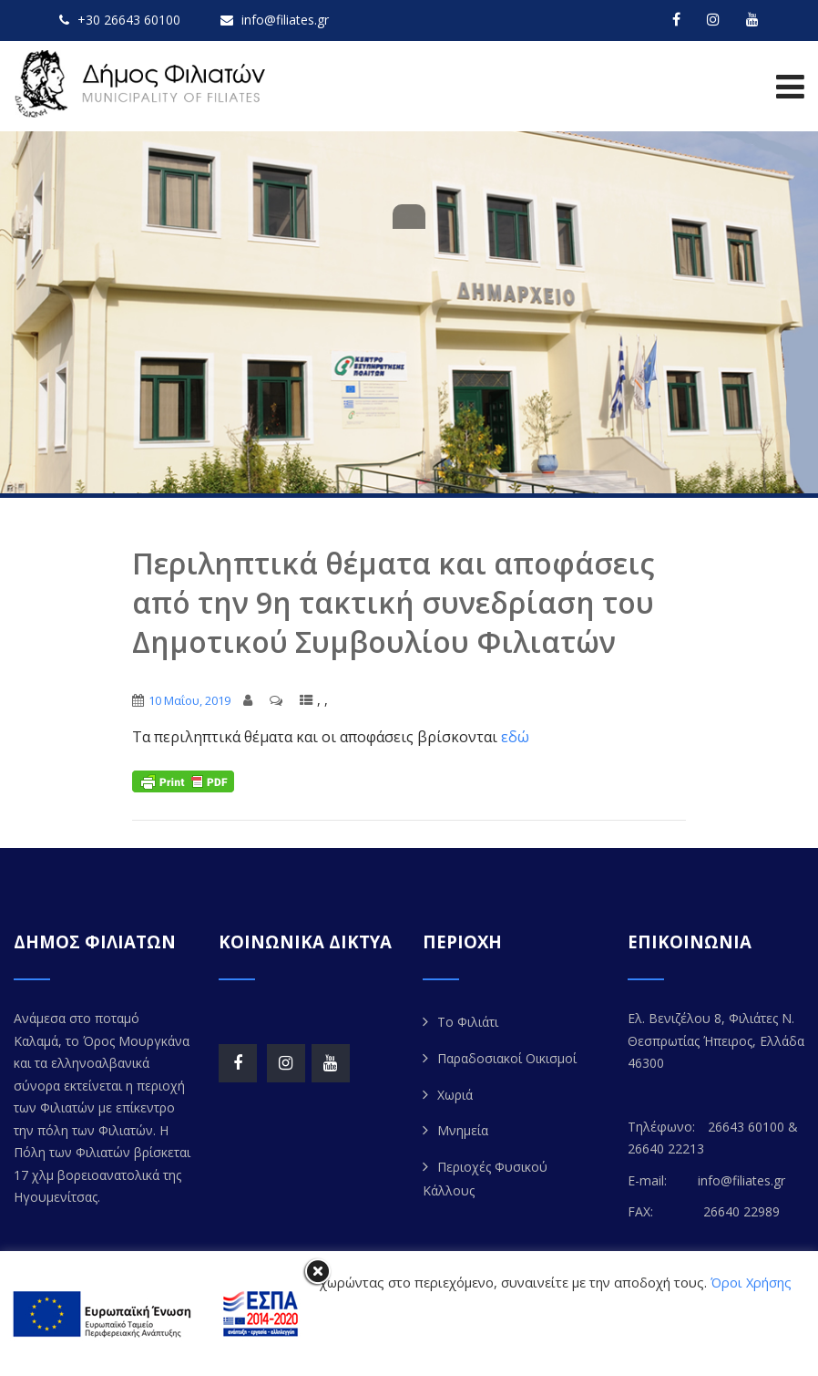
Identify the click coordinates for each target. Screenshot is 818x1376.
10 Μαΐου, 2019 (189, 700)
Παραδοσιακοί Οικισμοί (507, 1058)
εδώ (515, 737)
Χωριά (455, 1094)
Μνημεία (462, 1130)
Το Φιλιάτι (467, 1021)
